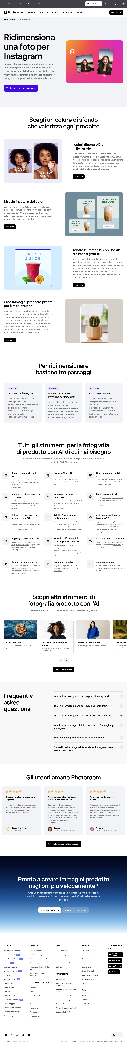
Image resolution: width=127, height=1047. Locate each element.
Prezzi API (85, 1004)
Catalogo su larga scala (38, 955)
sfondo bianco (23, 320)
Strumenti (13, 19)
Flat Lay (9, 963)
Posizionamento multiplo (65, 996)
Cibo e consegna (62, 951)
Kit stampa (86, 959)
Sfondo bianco (9, 983)
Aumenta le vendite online (39, 959)
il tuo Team (117, 545)
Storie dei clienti (88, 971)
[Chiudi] (123, 3)
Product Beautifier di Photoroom (23, 529)
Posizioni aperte (87, 955)
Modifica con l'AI (12, 979)
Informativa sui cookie (105, 1041)
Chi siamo (85, 951)
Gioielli (32, 1000)
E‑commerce (34, 987)
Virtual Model (76, 506)
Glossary (85, 983)
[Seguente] (66, 660)
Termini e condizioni (68, 1041)
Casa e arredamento (63, 963)
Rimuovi (14, 480)
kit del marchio (21, 573)
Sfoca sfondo (9, 987)
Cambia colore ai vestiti (12, 1008)
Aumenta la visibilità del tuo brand (40, 968)
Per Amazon (34, 1012)
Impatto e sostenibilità (90, 975)
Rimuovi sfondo (9, 995)
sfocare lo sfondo (33, 332)
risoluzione (29, 501)
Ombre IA (7, 975)
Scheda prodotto (36, 951)
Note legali (119, 1041)
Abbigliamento (35, 1008)
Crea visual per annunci (38, 963)
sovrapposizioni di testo (20, 545)
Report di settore (88, 979)
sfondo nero (43, 320)
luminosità (20, 501)
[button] (88, 696)
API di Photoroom (116, 527)
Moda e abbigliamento (64, 955)
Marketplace (60, 959)
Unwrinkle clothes (13, 971)
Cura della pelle (35, 996)
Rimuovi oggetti (9, 1004)
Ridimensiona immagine (12, 1012)
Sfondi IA (7, 991)
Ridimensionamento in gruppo (64, 984)
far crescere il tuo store (98, 169)
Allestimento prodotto (12, 951)
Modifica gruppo (62, 979)
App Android (115, 966)
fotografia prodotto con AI (103, 157)
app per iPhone (113, 954)
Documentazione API (64, 1012)
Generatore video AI (13, 999)
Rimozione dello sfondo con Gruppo (66, 990)
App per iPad (115, 960)
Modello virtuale (12, 955)
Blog (83, 963)
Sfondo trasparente (11, 1016)
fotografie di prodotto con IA (112, 498)
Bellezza (33, 1004)
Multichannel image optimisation (37, 974)
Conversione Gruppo (63, 1000)
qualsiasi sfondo (24, 480)
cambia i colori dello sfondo (71, 479)
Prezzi (84, 995)
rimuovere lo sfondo (40, 329)
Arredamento (35, 1016)
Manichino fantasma (13, 959)
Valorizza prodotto (10, 967)
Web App (113, 972)
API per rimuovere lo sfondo (66, 1008)
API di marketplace (63, 1004)
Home (6, 19)
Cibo (31, 992)
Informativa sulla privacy (86, 1041)
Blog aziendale (87, 967)
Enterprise (86, 999)
